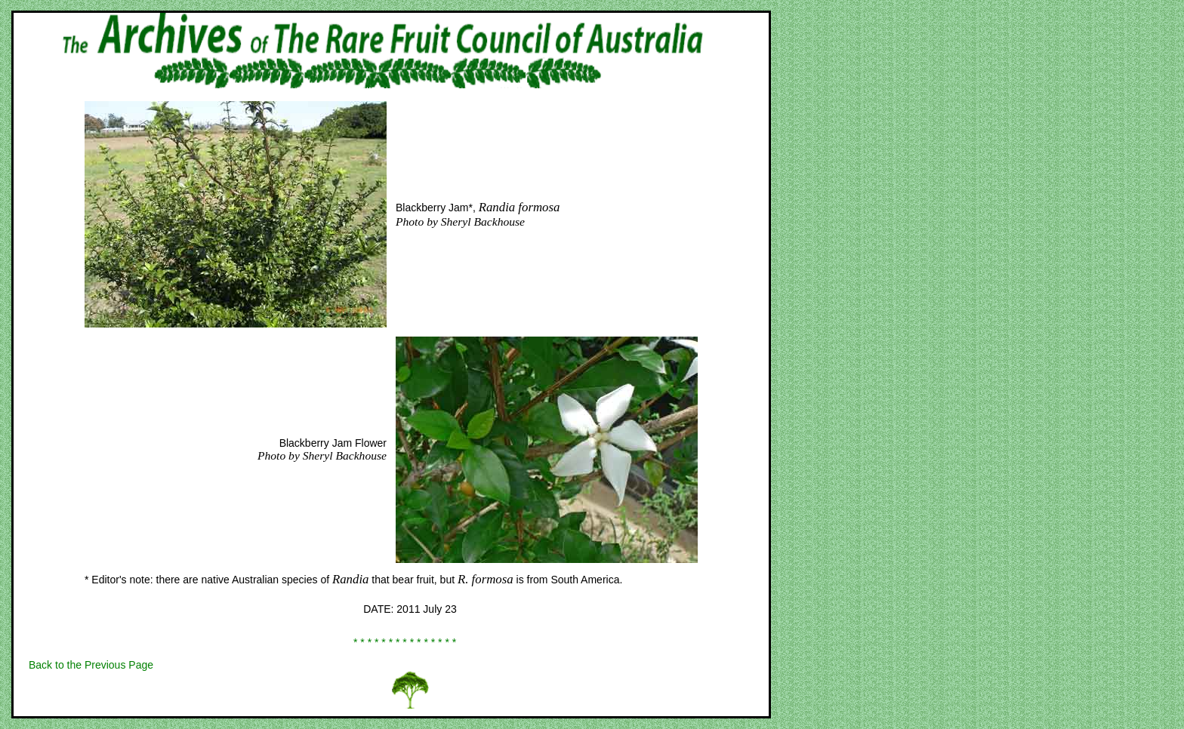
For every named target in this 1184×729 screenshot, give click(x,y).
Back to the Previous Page (91, 665)
